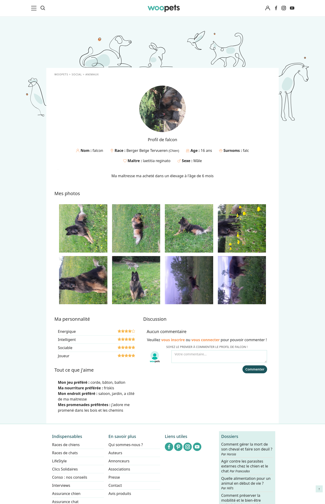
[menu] (34, 8)
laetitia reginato (156, 160)
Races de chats (65, 452)
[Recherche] (42, 8)
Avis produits (120, 493)
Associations (119, 469)
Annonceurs (119, 461)
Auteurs (115, 452)
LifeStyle (59, 461)
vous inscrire (173, 339)
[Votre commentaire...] (219, 356)
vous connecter (205, 339)
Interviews (61, 485)
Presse (114, 477)
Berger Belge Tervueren (147, 150)
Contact (115, 485)
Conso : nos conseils (69, 477)
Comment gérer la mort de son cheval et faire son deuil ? (246, 449)
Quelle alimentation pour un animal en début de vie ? (246, 483)
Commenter (254, 369)
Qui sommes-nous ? (126, 444)
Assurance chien (66, 493)
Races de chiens (66, 444)
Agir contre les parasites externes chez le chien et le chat (244, 466)
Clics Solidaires (65, 469)
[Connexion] (267, 8)
